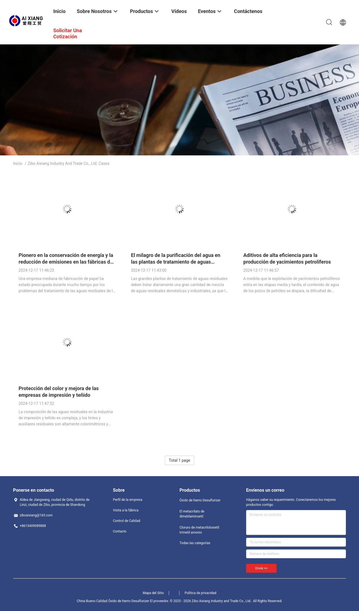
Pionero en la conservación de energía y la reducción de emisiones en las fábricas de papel (66, 261)
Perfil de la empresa (127, 500)
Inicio (17, 163)
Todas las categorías (195, 543)
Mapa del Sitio (153, 593)
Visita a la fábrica (125, 510)
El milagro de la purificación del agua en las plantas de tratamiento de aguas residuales (175, 261)
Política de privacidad (200, 593)
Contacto (120, 531)
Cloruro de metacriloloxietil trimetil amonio (199, 530)
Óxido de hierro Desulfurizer (200, 500)
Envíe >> (261, 568)
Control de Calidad (126, 521)
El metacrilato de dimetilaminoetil (192, 513)
